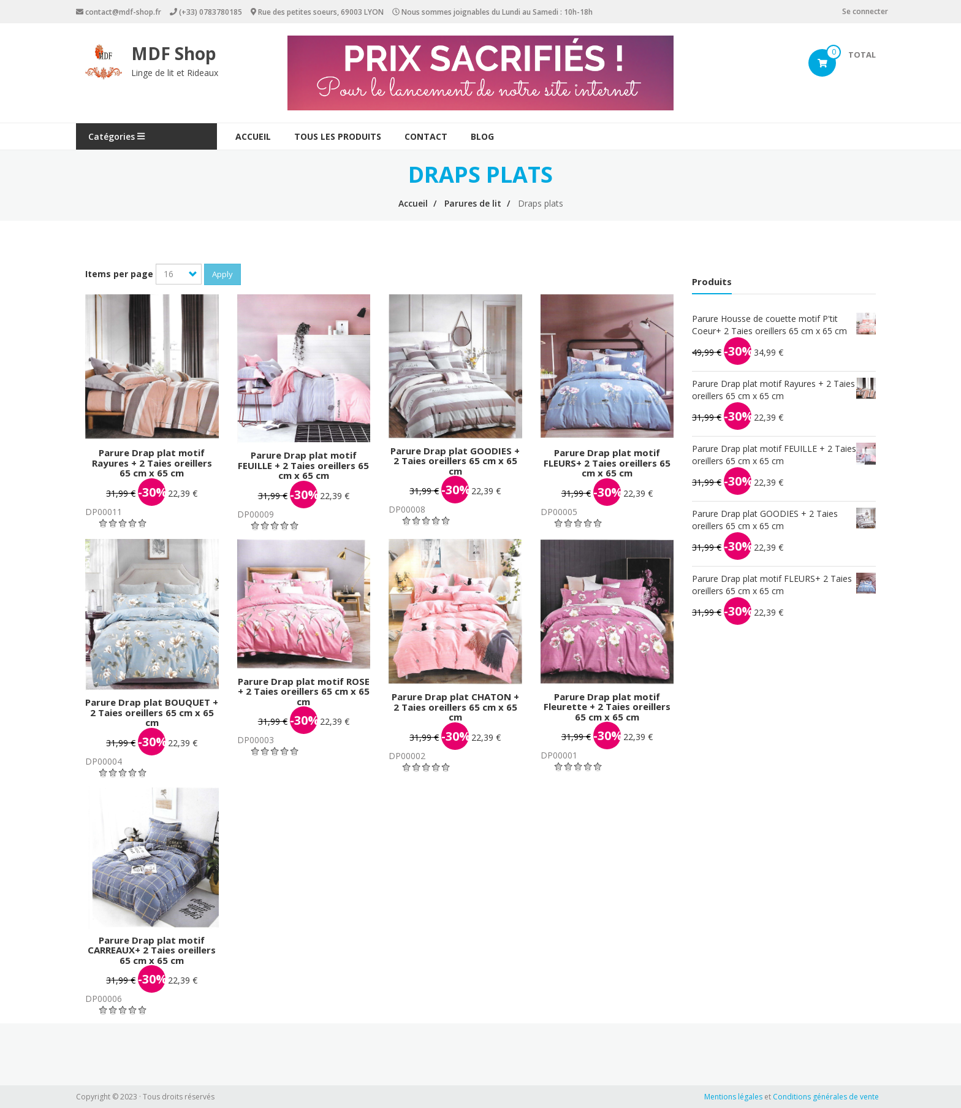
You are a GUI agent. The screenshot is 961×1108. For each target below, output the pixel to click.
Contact (426, 136)
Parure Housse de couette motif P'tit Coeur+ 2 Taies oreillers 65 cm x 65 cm (769, 325)
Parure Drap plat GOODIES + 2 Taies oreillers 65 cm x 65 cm (455, 461)
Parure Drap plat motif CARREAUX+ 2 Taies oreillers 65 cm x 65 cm (152, 950)
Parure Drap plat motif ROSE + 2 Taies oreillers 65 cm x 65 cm (304, 691)
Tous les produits (337, 136)
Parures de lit (472, 203)
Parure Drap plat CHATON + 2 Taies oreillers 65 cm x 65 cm (455, 706)
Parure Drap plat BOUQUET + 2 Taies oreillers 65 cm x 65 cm (151, 712)
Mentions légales (733, 1096)
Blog (482, 136)
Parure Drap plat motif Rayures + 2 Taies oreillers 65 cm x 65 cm (152, 462)
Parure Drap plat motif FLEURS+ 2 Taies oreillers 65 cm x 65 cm (607, 462)
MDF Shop (173, 53)
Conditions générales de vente (826, 1096)
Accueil (253, 136)
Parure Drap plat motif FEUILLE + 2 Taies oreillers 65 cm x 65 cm (303, 465)
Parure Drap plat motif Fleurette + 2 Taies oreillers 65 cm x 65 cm (607, 706)
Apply (222, 274)
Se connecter (865, 11)
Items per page (119, 274)
